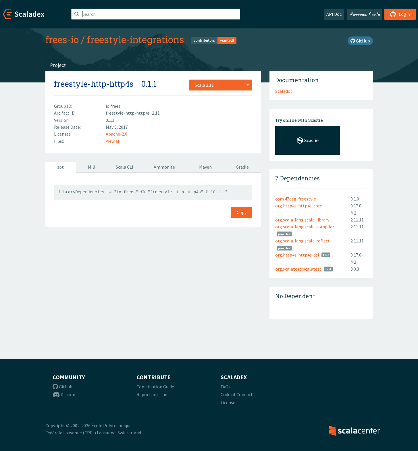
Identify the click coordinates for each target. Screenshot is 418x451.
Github (62, 387)
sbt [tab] (60, 167)
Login (400, 14)
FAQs (225, 387)
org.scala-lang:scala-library (302, 220)
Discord (64, 394)
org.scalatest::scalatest (298, 269)
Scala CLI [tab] (124, 167)
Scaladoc (283, 91)
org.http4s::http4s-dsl (297, 255)
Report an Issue (151, 394)
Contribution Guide (155, 387)
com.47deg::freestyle (295, 199)
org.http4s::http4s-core (298, 206)
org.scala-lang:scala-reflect (302, 241)
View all (113, 141)
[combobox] (220, 85)
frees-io (62, 39)
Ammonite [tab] (164, 167)
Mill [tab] (91, 167)
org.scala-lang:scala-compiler (304, 227)
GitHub (360, 41)
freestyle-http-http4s (93, 83)
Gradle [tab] (242, 167)
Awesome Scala (364, 14)
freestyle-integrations (135, 39)
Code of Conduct (237, 394)
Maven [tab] (205, 167)
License (228, 402)
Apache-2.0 (116, 134)
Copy (241, 212)
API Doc (334, 14)
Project (58, 65)
